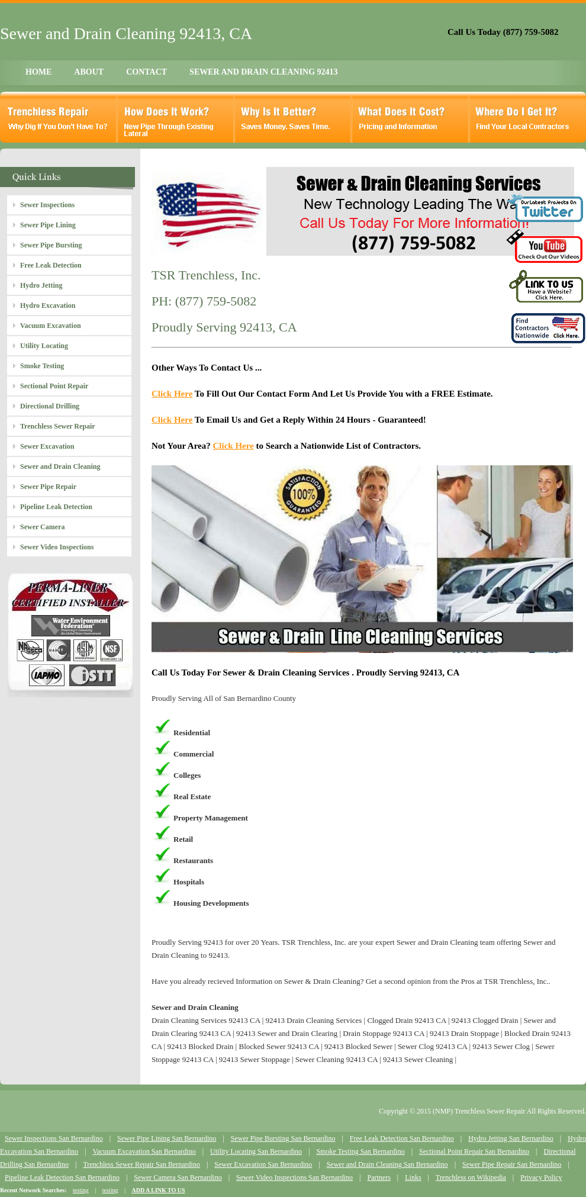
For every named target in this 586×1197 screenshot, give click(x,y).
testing (81, 1190)
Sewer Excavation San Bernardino (263, 1164)
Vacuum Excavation (50, 325)
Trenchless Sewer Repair (57, 426)
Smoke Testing (42, 366)
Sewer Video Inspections (57, 547)
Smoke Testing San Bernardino (360, 1151)
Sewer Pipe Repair (48, 486)
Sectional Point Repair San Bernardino (474, 1151)
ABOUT (89, 71)
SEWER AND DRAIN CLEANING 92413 (263, 71)
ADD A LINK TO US (158, 1190)
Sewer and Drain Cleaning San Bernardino (387, 1164)
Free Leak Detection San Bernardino (402, 1138)
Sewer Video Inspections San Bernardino (294, 1177)
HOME (38, 71)
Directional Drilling (49, 406)
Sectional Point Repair (54, 386)
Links (413, 1177)
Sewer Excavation (47, 446)
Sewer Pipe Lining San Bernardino (166, 1138)
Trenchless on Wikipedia (471, 1177)
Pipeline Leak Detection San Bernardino (62, 1177)
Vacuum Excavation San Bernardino (143, 1151)
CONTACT (146, 71)
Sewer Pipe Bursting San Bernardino (283, 1138)
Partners (378, 1177)
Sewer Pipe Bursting (51, 245)
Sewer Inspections (47, 205)
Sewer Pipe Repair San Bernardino (511, 1164)
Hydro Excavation (47, 305)
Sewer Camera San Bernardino (177, 1177)
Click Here (172, 393)
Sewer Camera (42, 527)
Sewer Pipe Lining (48, 225)
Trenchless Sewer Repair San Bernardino (141, 1164)
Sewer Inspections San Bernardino (54, 1138)
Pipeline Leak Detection (56, 507)
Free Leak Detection (51, 265)
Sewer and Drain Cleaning (60, 466)
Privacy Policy (541, 1177)
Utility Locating (44, 346)
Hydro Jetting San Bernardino (510, 1138)
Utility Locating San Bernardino (256, 1151)
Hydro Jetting (41, 285)
